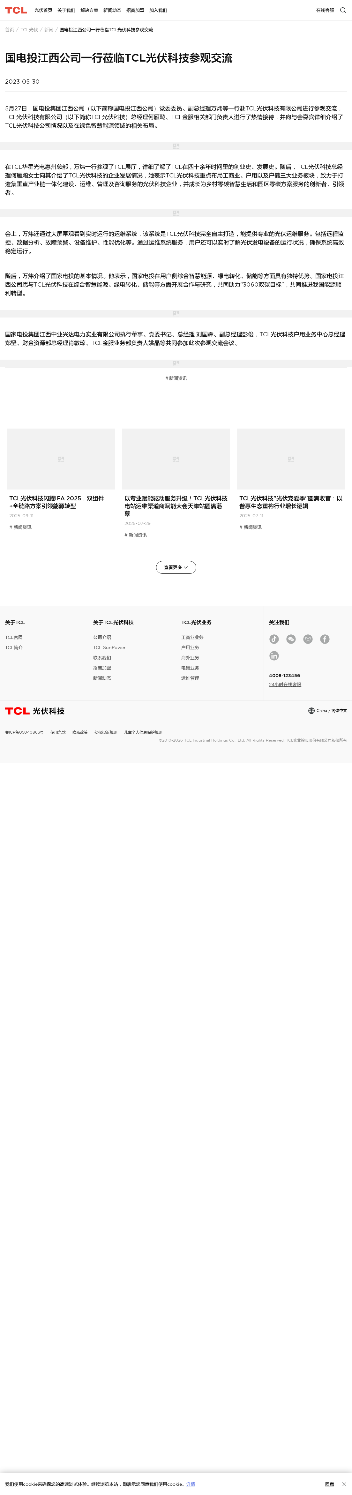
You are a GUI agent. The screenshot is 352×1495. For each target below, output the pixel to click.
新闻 (48, 30)
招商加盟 (102, 668)
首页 (9, 30)
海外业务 (190, 658)
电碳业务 (190, 668)
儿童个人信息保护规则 (143, 732)
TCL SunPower (109, 647)
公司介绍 (102, 637)
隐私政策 (80, 732)
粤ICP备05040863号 (24, 732)
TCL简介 (14, 647)
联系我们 (102, 658)
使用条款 (58, 732)
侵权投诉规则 (105, 732)
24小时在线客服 (285, 684)
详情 (190, 1484)
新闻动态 (102, 678)
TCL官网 (14, 637)
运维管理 (190, 678)
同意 (329, 1484)
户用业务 (190, 647)
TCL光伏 (29, 30)
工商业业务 (192, 637)
